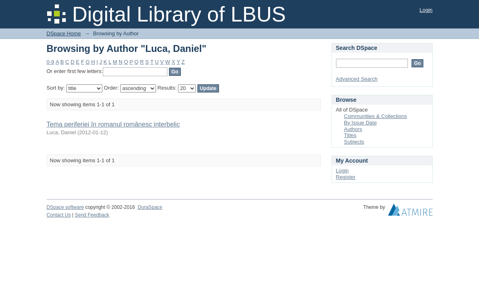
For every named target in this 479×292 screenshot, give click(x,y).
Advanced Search (357, 79)
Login (426, 10)
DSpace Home (64, 33)
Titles (350, 135)
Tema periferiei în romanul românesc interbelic (113, 124)
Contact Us (59, 215)
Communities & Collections (375, 116)
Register (345, 177)
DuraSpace (150, 207)
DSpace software (65, 207)
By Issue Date (360, 123)
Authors (353, 129)
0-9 (50, 62)
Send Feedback (92, 215)
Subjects (354, 142)
